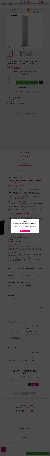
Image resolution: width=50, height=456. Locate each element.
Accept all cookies (25, 230)
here (34, 228)
